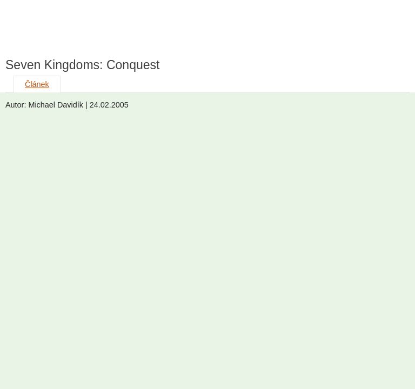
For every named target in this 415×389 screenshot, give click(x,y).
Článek (37, 84)
